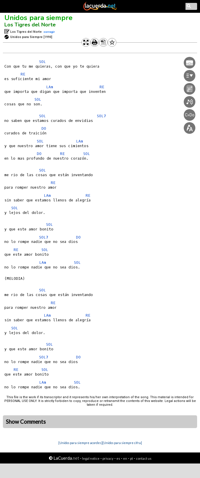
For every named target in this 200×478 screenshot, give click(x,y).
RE (23, 74)
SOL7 (101, 115)
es (118, 458)
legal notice (91, 458)
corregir (49, 31)
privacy (107, 458)
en (125, 458)
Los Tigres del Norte (30, 24)
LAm (49, 86)
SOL (42, 61)
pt (131, 458)
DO (44, 128)
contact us (144, 458)
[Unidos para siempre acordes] (80, 443)
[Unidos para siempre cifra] (122, 443)
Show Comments (26, 422)
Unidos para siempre (38, 17)
